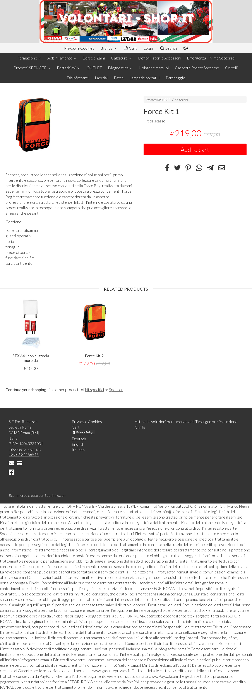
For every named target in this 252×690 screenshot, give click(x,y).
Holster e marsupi (154, 67)
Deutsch (79, 438)
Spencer (116, 389)
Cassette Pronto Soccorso (197, 67)
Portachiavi (69, 67)
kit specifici (94, 389)
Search (168, 48)
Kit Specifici (182, 100)
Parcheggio (175, 77)
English (78, 444)
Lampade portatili (145, 77)
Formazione (29, 58)
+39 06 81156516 (24, 454)
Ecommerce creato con (37, 495)
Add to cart (195, 149)
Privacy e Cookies (79, 48)
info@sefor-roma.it (25, 449)
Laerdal (101, 77)
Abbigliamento (62, 58)
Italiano (78, 449)
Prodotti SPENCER (32, 67)
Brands (108, 48)
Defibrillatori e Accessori (159, 58)
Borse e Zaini (94, 58)
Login (148, 48)
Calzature (121, 58)
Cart (130, 48)
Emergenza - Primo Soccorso (211, 58)
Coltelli (231, 67)
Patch (118, 77)
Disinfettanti (78, 77)
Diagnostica (120, 67)
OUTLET (94, 67)
